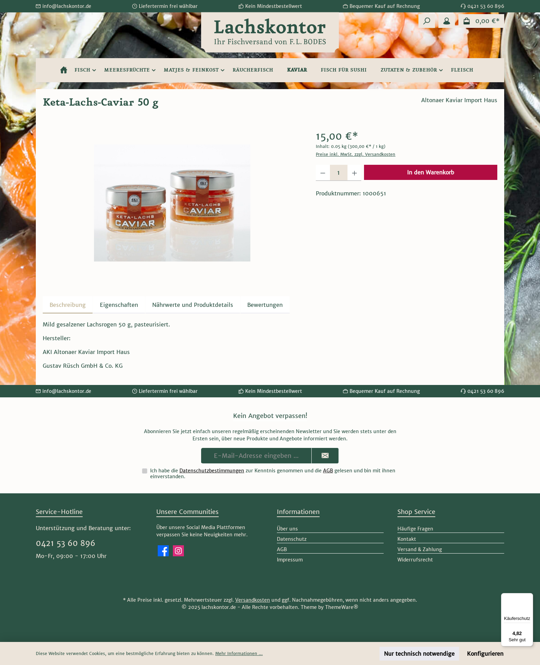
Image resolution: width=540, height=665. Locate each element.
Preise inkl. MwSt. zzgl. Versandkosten (355, 154)
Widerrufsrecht (415, 560)
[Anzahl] (339, 173)
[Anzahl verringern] (323, 173)
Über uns (287, 529)
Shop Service (416, 512)
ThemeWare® (342, 607)
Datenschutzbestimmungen (211, 471)
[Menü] (529, 597)
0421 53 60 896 (65, 543)
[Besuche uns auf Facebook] (163, 551)
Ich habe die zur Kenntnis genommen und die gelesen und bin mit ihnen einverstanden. (272, 474)
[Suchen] (426, 21)
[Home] (63, 70)
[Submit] (325, 456)
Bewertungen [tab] (265, 304)
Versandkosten (252, 600)
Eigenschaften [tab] (119, 304)
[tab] (68, 304)
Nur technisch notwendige (419, 653)
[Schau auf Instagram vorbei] (178, 551)
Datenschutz (292, 539)
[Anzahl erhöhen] (354, 173)
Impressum (290, 560)
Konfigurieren (485, 653)
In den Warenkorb (430, 172)
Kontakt (406, 539)
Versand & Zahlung (419, 549)
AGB (328, 471)
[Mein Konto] (446, 21)
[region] (172, 203)
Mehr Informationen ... (239, 653)
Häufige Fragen (415, 529)
